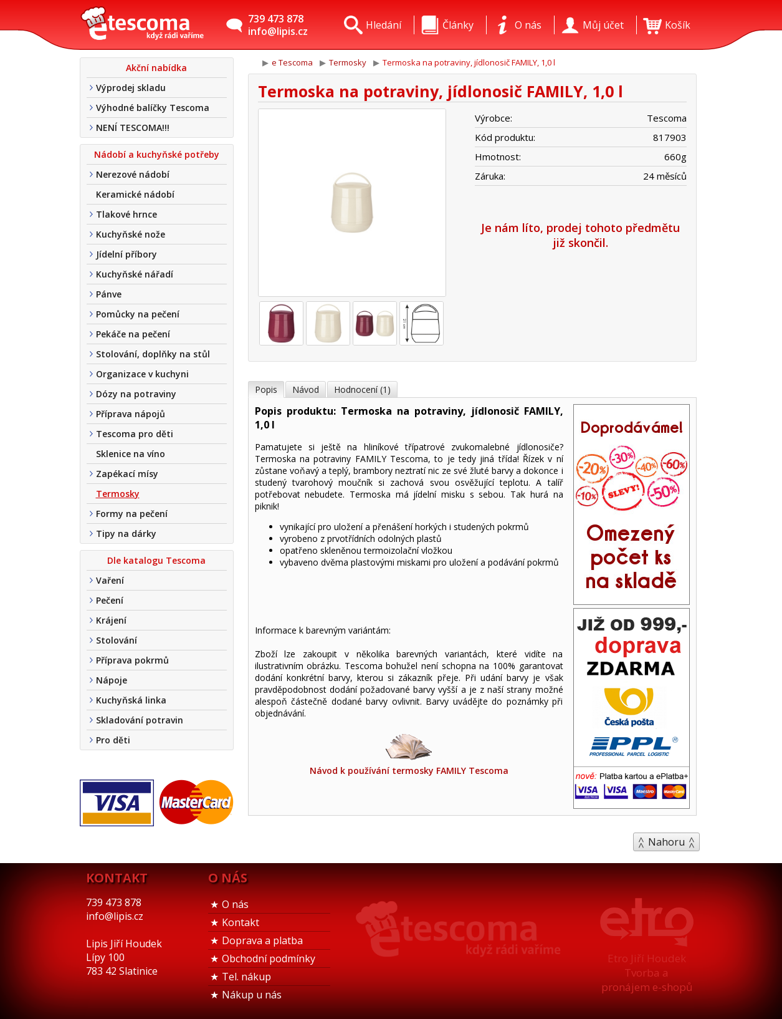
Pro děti (113, 740)
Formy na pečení (132, 513)
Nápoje (111, 680)
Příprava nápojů (130, 414)
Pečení (109, 600)
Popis (266, 389)
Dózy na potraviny (136, 394)
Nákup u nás (252, 995)
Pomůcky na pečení (137, 314)
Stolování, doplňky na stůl (153, 354)
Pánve (109, 294)
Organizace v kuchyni (142, 374)
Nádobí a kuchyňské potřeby (156, 154)
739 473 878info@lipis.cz (278, 24)
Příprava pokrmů (132, 660)
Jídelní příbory (126, 254)
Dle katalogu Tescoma (156, 560)
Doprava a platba (262, 940)
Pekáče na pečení (133, 334)
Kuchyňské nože (130, 234)
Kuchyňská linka (131, 700)
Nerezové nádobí (132, 174)
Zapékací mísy (127, 474)
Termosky (118, 494)
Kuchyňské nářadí (134, 274)
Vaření (110, 580)
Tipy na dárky (126, 533)
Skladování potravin (139, 720)
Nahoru (666, 842)
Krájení (111, 620)
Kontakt (240, 922)
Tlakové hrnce (126, 214)
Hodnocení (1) (362, 389)
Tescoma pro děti (134, 434)
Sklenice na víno (130, 454)
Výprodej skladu (131, 88)
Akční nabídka (156, 68)
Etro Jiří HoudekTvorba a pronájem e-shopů (646, 972)
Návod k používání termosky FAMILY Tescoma (409, 753)
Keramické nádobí (135, 194)
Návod (305, 389)
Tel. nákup (246, 976)
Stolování (116, 640)
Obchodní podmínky (268, 958)
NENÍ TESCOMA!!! (132, 127)
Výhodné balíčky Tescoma (152, 107)
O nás (235, 904)
